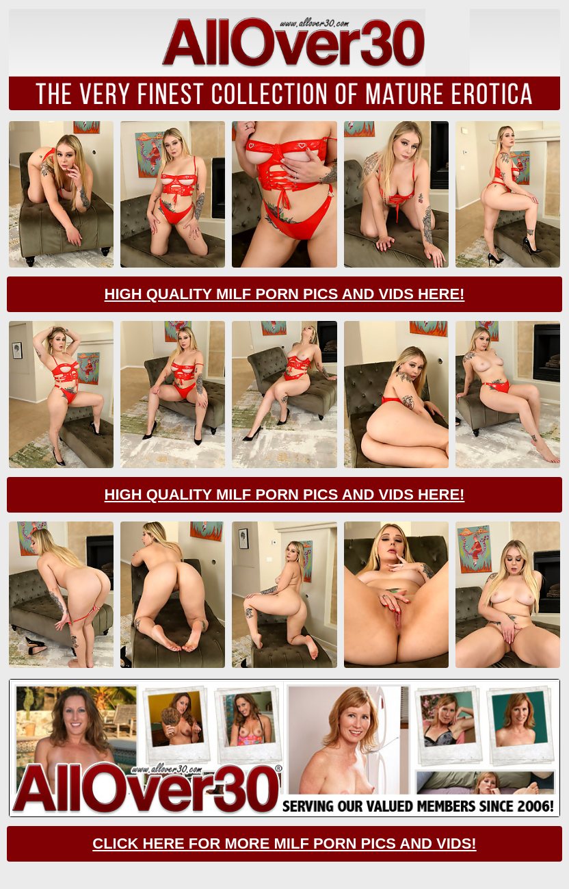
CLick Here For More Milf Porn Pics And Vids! (284, 843)
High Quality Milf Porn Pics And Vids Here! (285, 293)
